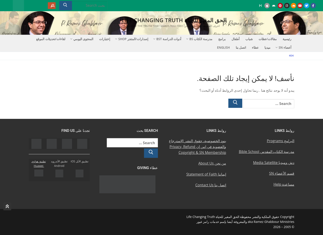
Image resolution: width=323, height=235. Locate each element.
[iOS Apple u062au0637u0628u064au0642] (267, 5)
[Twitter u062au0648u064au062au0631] (306, 5)
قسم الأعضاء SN (281, 173)
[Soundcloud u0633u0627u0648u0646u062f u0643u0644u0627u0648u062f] (293, 5)
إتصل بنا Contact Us (210, 185)
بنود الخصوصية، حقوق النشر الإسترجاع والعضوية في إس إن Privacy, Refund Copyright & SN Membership (197, 146)
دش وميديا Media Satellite (273, 162)
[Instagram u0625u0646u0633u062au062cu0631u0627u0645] (286, 5)
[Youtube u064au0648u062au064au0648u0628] (300, 5)
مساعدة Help (283, 184)
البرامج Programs (281, 140)
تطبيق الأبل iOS (79, 161)
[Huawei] (260, 5)
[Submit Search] (65, 5)
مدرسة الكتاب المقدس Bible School (266, 151)
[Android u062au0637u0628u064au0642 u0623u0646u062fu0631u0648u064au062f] (273, 5)
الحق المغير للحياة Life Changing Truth (174, 20)
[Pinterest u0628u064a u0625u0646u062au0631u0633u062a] (280, 5)
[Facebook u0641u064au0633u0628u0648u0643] (313, 5)
